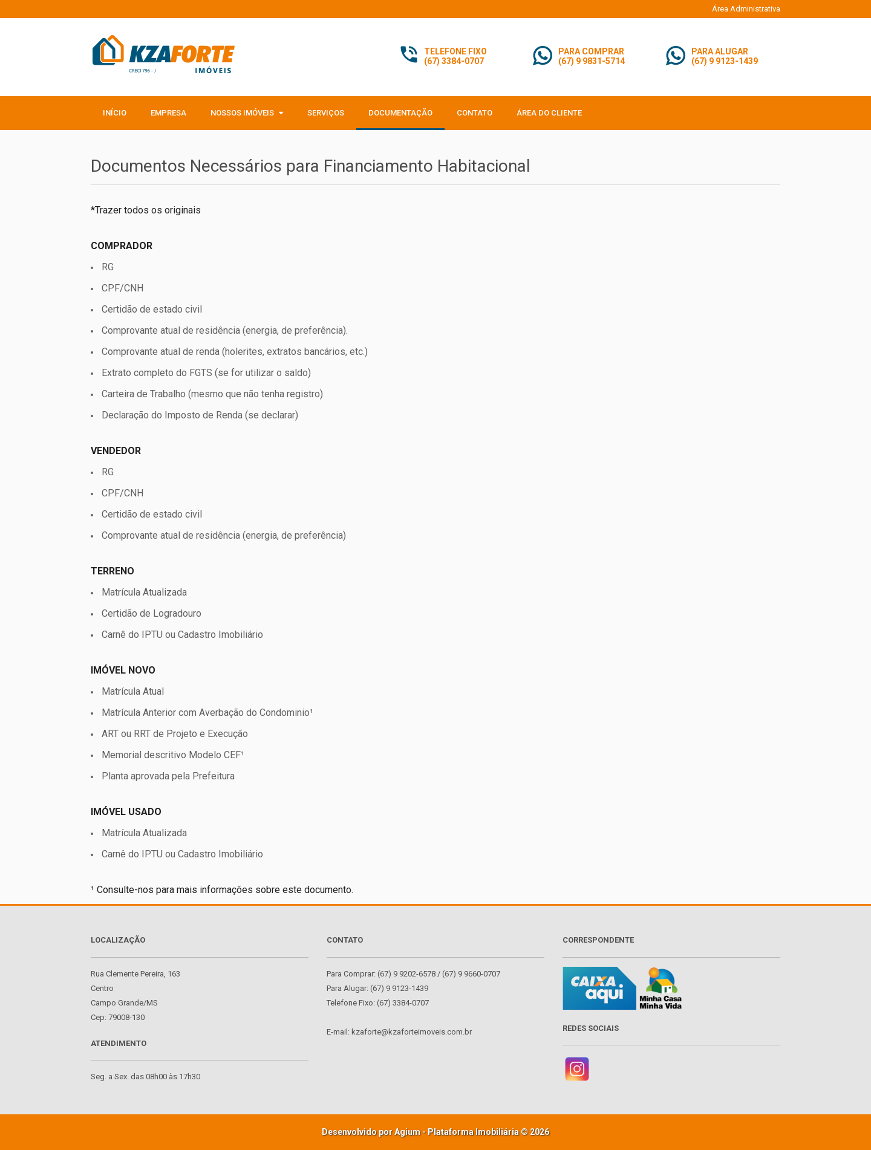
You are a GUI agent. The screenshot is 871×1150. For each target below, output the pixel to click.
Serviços (325, 112)
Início (114, 112)
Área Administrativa (746, 8)
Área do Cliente (549, 112)
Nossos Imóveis (246, 112)
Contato (474, 112)
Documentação (400, 112)
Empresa (168, 112)
